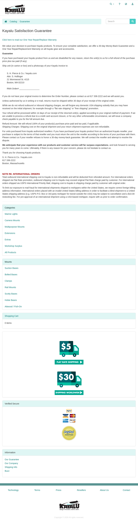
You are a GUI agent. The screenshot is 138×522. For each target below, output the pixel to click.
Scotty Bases (11, 293)
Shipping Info (11, 467)
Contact (126, 490)
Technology (13, 490)
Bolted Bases (11, 274)
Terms (37, 490)
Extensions (10, 233)
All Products (10, 252)
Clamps (8, 281)
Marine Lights (11, 214)
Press (58, 490)
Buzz (7, 471)
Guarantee (25, 21)
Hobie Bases (11, 300)
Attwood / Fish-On (13, 306)
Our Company (11, 463)
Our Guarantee (12, 459)
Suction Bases (11, 268)
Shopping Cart (11, 316)
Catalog (13, 21)
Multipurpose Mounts (15, 227)
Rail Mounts (10, 287)
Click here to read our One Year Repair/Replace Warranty (29, 40)
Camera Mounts (12, 220)
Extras (8, 239)
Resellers (81, 490)
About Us (104, 490)
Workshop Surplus (13, 246)
